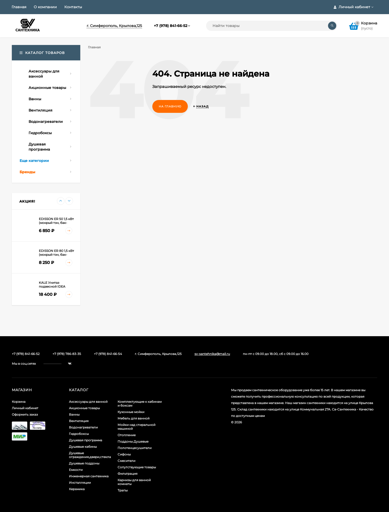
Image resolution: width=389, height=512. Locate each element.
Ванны (74, 414)
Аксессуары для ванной (88, 402)
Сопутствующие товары (137, 467)
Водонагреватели (83, 427)
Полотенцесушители (135, 448)
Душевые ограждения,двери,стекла (90, 455)
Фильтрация (127, 474)
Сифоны (124, 454)
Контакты (73, 7)
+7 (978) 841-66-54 (108, 354)
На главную (170, 106)
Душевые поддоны (84, 463)
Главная (19, 7)
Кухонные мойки (131, 412)
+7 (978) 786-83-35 (66, 354)
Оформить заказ (25, 414)
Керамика (77, 489)
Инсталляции (80, 482)
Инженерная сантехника (89, 476)
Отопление (127, 435)
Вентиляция (79, 421)
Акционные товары (84, 408)
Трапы (123, 490)
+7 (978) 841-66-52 (170, 25)
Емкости (76, 470)
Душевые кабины (83, 447)
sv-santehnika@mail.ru (212, 354)
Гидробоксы (79, 434)
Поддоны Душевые (133, 441)
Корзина (18, 402)
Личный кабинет (25, 408)
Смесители (126, 461)
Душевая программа (85, 440)
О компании (45, 7)
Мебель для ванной (133, 418)
